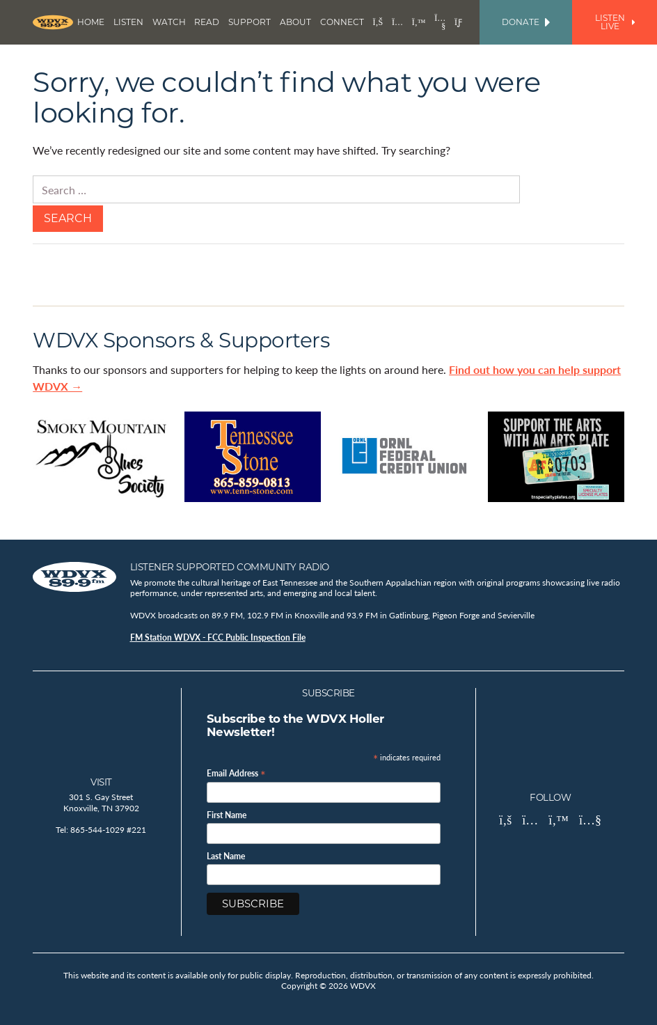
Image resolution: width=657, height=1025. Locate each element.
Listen (128, 22)
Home (90, 22)
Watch (169, 22)
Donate (526, 22)
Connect (342, 22)
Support (249, 22)
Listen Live (615, 22)
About (295, 22)
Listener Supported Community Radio (229, 566)
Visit (101, 782)
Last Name (226, 856)
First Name (226, 815)
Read (206, 22)
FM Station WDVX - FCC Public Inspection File (218, 637)
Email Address (236, 772)
